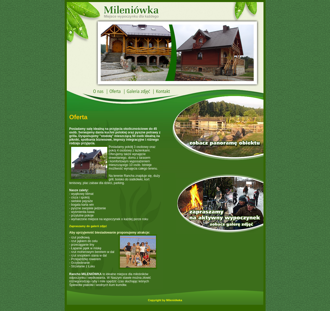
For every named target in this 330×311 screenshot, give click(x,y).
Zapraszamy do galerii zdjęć (88, 226)
